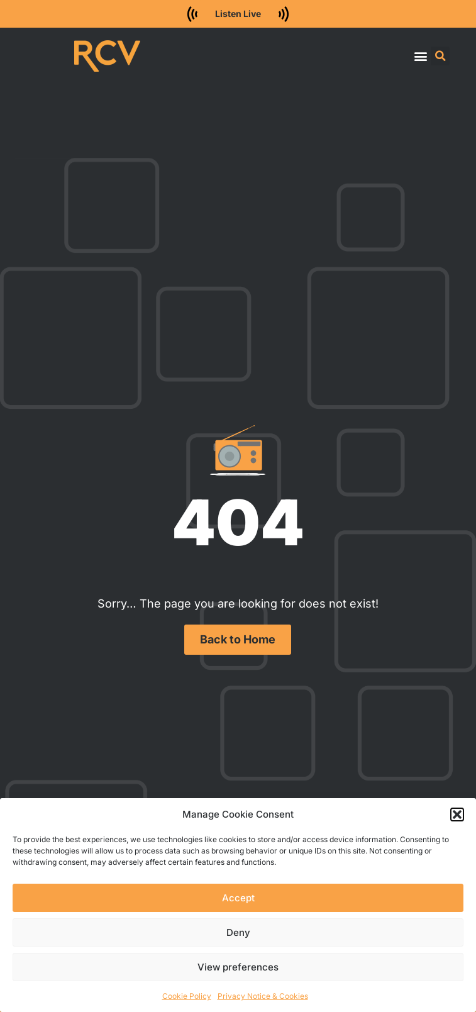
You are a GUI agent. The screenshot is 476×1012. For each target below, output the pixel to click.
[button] (457, 814)
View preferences (238, 967)
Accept (238, 898)
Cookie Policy (186, 996)
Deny (238, 932)
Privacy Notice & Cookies (263, 996)
